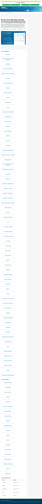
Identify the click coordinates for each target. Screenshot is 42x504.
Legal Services (8, 250)
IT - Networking (8, 245)
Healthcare (8, 420)
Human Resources (7, 207)
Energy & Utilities (8, 411)
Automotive (8, 88)
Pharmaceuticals (8, 308)
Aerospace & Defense (8, 382)
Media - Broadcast (7, 279)
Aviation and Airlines (8, 92)
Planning (8, 312)
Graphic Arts (7, 178)
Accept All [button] (10, 4)
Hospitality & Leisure (8, 425)
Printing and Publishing (7, 317)
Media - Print (7, 284)
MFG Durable (7, 444)
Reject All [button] (30, 4)
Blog (25, 10)
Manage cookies (23, 2)
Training (7, 370)
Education (8, 126)
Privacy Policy (18, 2)
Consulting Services (8, 116)
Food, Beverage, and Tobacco (7, 169)
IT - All (8, 222)
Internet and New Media (7, 217)
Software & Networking (7, 464)
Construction (7, 401)
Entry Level (8, 140)
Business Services (8, 392)
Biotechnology (8, 102)
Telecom (7, 468)
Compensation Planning (33, 10)
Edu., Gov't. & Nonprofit (7, 406)
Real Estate (8, 332)
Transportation (8, 473)
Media (8, 440)
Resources (31, 7)
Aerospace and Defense (7, 68)
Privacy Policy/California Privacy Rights (14, 501)
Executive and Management (8, 150)
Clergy (8, 107)
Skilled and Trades (7, 356)
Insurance (8, 212)
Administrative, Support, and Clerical (7, 59)
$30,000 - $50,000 (16, 485)
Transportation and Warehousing (8, 375)
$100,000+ (14, 495)
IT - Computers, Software (8, 231)
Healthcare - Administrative (8, 183)
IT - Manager (7, 241)
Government (7, 174)
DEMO (28, 10)
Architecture (7, 78)
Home (1, 12)
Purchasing (8, 327)
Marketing (8, 269)
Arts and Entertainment (7, 83)
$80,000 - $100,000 (16, 492)
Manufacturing (8, 265)
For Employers (19, 7)
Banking (7, 97)
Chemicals (8, 397)
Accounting (8, 54)
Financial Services (7, 159)
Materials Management (7, 274)
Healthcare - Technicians (8, 198)
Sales (8, 346)
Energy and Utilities (8, 131)
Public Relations (8, 322)
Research (4, 12)
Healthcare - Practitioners (8, 193)
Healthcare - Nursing (8, 188)
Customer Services (7, 121)
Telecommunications (8, 365)
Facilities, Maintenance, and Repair (8, 155)
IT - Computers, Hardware (8, 226)
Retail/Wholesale (8, 341)
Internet (7, 435)
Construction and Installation (8, 111)
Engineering (8, 135)
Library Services (8, 255)
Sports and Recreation (8, 360)
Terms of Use (21, 501)
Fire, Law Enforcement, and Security (8, 164)
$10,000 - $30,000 (16, 482)
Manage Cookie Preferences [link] (36, 501)
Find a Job (36, 7)
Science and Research (8, 351)
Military (7, 289)
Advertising (8, 64)
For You (14, 7)
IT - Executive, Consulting (8, 236)
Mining (8, 293)
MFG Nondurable (8, 449)
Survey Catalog (25, 7)
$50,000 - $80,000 (16, 488)
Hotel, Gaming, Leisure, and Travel (8, 202)
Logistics (8, 260)
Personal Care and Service (8, 303)
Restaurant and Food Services (8, 336)
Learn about (7, 42)
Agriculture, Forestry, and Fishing (7, 73)
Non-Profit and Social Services (8, 298)
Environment (7, 145)
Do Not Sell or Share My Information (28, 501)
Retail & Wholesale (7, 459)
